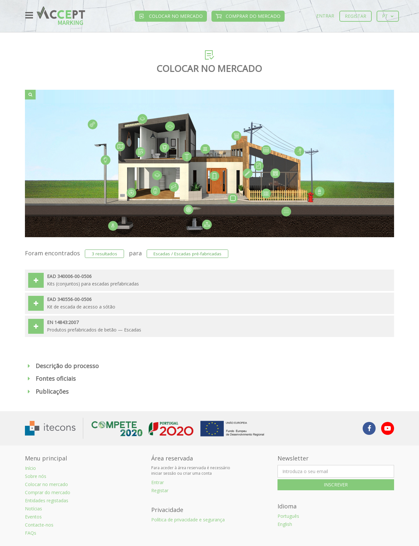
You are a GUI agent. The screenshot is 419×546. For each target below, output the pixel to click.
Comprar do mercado (248, 16)
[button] (209, 366)
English (284, 524)
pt (387, 16)
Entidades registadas (46, 500)
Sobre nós (35, 476)
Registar (355, 16)
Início (30, 468)
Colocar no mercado (171, 16)
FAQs (30, 533)
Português (288, 516)
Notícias (33, 508)
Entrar (325, 16)
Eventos (33, 517)
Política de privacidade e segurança (188, 520)
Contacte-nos (39, 525)
